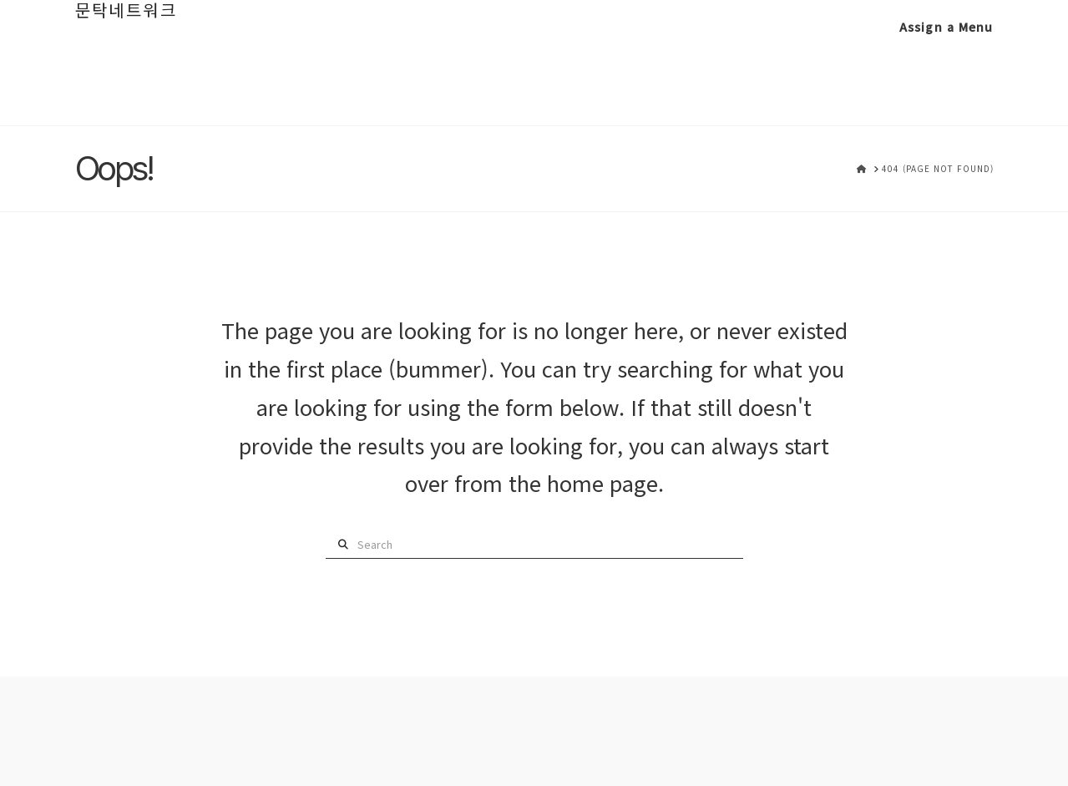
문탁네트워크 (126, 10)
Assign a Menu (946, 26)
